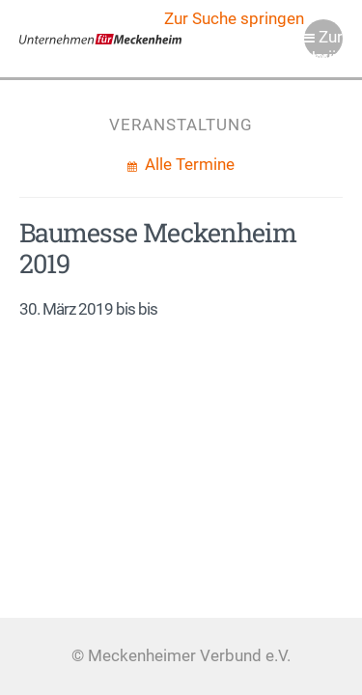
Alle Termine (188, 164)
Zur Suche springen (234, 19)
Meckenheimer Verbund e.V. (100, 38)
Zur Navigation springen (323, 43)
